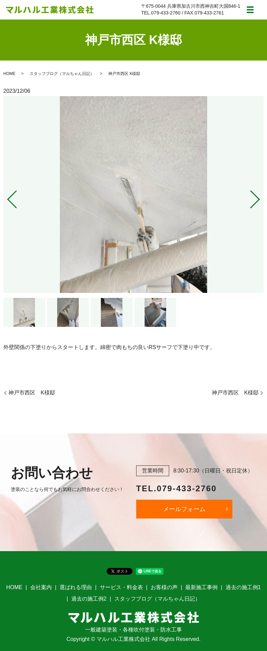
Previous (6, 196)
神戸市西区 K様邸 (31, 392)
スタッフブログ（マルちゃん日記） (62, 73)
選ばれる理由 (76, 587)
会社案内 (41, 587)
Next (261, 196)
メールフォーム (184, 509)
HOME (9, 73)
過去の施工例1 (243, 587)
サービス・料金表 (121, 587)
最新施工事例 (201, 587)
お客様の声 (164, 587)
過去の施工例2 (89, 599)
